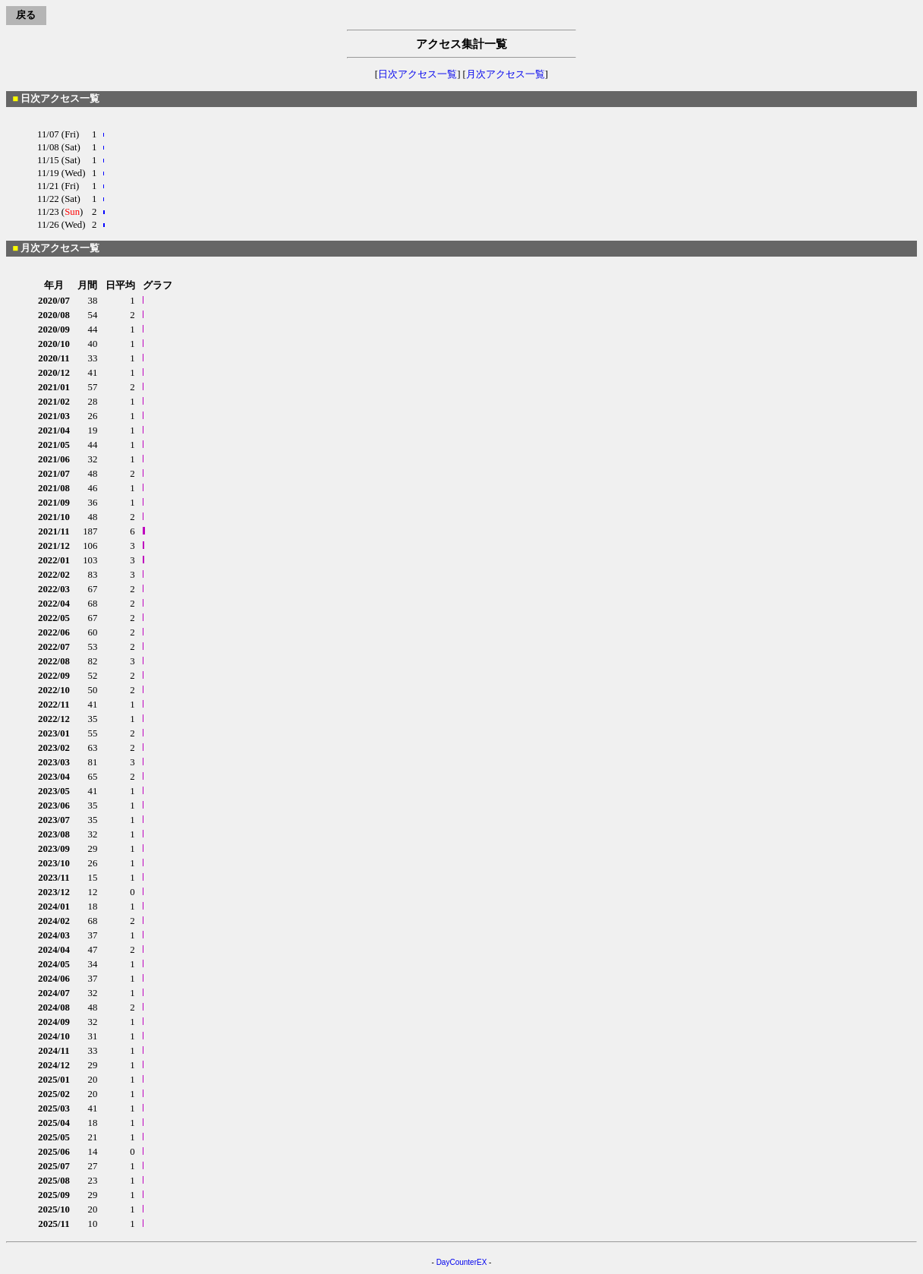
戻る (26, 15)
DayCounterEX (461, 1262)
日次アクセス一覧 (417, 74)
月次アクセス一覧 (505, 74)
